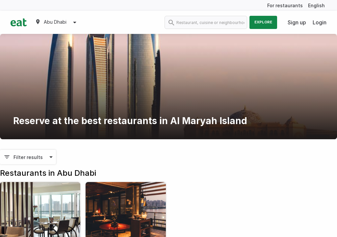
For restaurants (285, 5)
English (316, 5)
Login (319, 22)
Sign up (297, 22)
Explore (263, 22)
